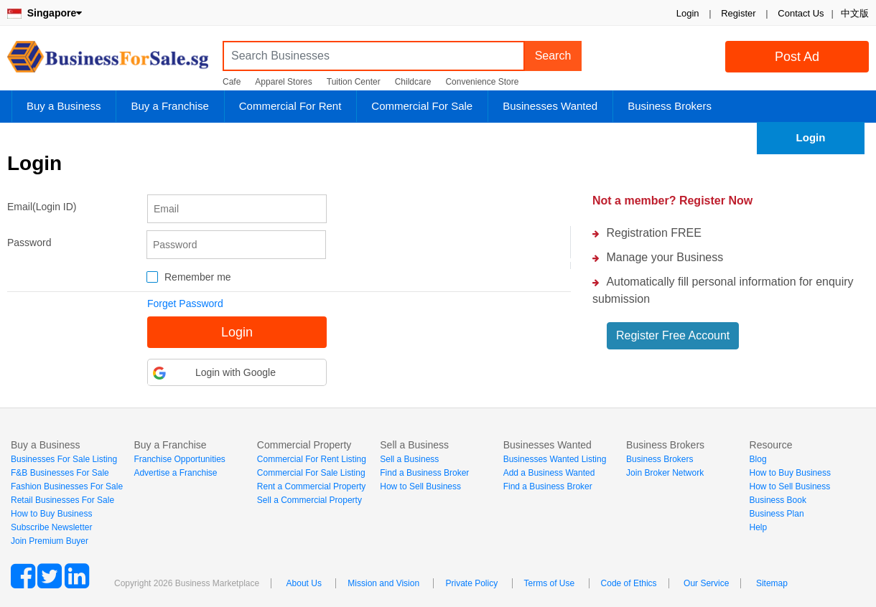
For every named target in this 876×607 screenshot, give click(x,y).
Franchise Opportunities (179, 459)
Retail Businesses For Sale (62, 500)
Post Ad (797, 57)
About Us (304, 583)
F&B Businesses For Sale (60, 473)
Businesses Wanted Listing (555, 459)
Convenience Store (481, 82)
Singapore (44, 13)
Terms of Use (549, 583)
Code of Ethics (629, 583)
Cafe (232, 82)
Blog (758, 459)
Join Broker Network (665, 473)
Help (759, 527)
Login (687, 13)
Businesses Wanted (550, 106)
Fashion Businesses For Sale (67, 486)
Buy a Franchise (169, 106)
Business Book (778, 500)
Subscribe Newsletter (51, 527)
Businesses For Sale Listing (64, 459)
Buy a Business (64, 106)
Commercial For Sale (421, 106)
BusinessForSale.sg (107, 61)
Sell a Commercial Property (309, 500)
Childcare (413, 82)
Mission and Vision (383, 583)
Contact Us (801, 13)
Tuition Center (354, 82)
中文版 (855, 13)
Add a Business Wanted (549, 473)
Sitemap (772, 583)
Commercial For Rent (290, 106)
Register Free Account (673, 335)
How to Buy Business (51, 514)
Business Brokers (670, 106)
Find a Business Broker (424, 473)
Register (738, 13)
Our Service (706, 583)
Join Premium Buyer (49, 541)
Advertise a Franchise (175, 473)
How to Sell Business (420, 486)
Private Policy (471, 583)
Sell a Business (409, 459)
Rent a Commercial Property (311, 486)
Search (553, 56)
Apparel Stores (283, 82)
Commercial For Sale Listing (311, 473)
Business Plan (777, 514)
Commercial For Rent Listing (311, 459)
